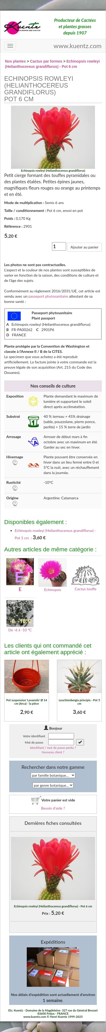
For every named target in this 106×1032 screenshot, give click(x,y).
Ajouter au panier (84, 247)
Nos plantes (15, 61)
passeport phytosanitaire (48, 296)
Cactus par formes (46, 61)
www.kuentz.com (78, 45)
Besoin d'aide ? (53, 808)
